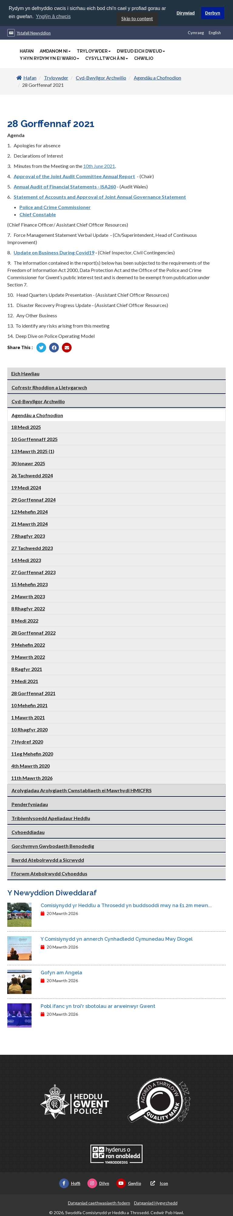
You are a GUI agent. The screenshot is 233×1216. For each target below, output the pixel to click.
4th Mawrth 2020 (30, 765)
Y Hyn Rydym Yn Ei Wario (49, 58)
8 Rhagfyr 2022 (28, 608)
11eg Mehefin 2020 (32, 753)
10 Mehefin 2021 (29, 705)
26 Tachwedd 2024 (32, 475)
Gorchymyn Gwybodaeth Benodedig (53, 845)
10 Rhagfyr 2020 (29, 729)
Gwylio (128, 1183)
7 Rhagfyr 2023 (28, 535)
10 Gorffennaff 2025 (34, 438)
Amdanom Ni (55, 50)
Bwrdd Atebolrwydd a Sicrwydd (48, 859)
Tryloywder (94, 50)
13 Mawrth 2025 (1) (32, 450)
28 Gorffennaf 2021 (33, 692)
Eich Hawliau (25, 373)
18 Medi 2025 (26, 426)
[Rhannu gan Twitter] (41, 347)
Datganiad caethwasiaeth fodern (99, 1202)
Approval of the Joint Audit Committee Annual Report (74, 176)
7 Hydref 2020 (27, 741)
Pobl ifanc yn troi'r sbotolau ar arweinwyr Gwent (98, 1006)
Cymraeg (196, 32)
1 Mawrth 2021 (28, 717)
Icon (158, 1183)
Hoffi (69, 1183)
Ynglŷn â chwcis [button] (53, 16)
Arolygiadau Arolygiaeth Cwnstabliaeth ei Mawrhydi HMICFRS (82, 790)
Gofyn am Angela (61, 972)
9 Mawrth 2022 (28, 656)
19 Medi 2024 (26, 487)
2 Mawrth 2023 (28, 596)
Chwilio (143, 58)
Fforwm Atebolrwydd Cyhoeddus (49, 873)
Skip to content (137, 18)
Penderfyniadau (30, 803)
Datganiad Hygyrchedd (155, 1202)
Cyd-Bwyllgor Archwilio (101, 77)
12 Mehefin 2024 (29, 511)
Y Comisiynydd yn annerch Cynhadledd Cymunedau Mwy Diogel (117, 939)
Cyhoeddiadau (28, 831)
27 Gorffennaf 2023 (33, 571)
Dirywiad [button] (186, 13)
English (215, 32)
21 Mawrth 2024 (29, 523)
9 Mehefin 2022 (28, 644)
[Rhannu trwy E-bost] (67, 347)
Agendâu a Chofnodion (157, 77)
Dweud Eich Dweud (141, 50)
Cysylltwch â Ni (106, 58)
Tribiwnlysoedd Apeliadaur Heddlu (51, 817)
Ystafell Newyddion (34, 32)
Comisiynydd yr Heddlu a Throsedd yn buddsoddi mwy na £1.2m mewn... (126, 905)
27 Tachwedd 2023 (32, 547)
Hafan (27, 50)
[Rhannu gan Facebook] (54, 347)
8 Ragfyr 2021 (26, 668)
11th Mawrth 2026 (31, 777)
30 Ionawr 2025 (28, 463)
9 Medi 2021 (24, 680)
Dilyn (98, 1183)
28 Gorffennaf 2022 (33, 632)
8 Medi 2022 (24, 620)
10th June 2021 (99, 165)
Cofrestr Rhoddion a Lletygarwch (49, 387)
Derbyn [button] (212, 13)
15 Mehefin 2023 (29, 584)
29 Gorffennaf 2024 (33, 499)
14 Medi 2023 (26, 559)
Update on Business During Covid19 (54, 252)
